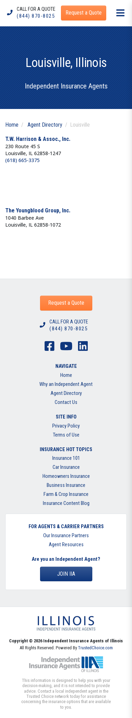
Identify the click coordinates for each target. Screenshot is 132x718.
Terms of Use (66, 435)
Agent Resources (66, 545)
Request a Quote (66, 302)
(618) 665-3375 (22, 160)
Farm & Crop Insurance (66, 494)
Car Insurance (66, 467)
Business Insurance (66, 485)
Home (11, 124)
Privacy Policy (66, 426)
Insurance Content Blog (66, 503)
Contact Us (66, 402)
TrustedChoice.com (95, 647)
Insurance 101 (66, 458)
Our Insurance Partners (66, 536)
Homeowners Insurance (66, 476)
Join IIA (66, 574)
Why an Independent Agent (66, 384)
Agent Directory (45, 124)
